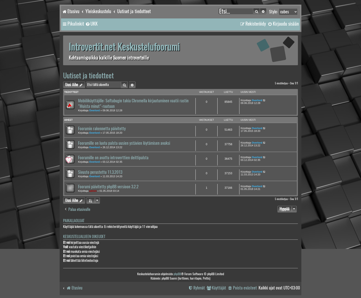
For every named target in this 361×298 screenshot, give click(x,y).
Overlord (94, 110)
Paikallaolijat (73, 220)
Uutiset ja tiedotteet (88, 75)
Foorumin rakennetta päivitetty (102, 128)
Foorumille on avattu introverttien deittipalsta (113, 157)
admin (92, 190)
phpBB (177, 274)
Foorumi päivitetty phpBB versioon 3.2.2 (108, 186)
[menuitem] (91, 24)
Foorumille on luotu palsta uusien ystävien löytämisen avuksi (124, 143)
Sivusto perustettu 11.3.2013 (100, 172)
